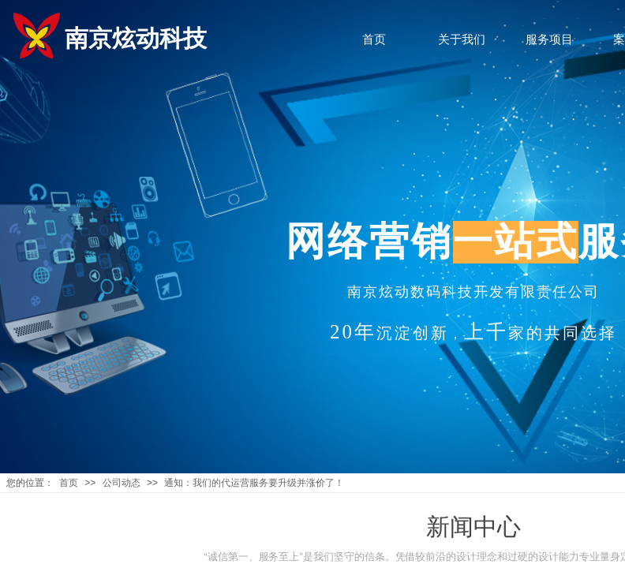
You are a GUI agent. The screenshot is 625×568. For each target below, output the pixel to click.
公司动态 (121, 482)
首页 (68, 482)
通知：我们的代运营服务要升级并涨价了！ (254, 482)
